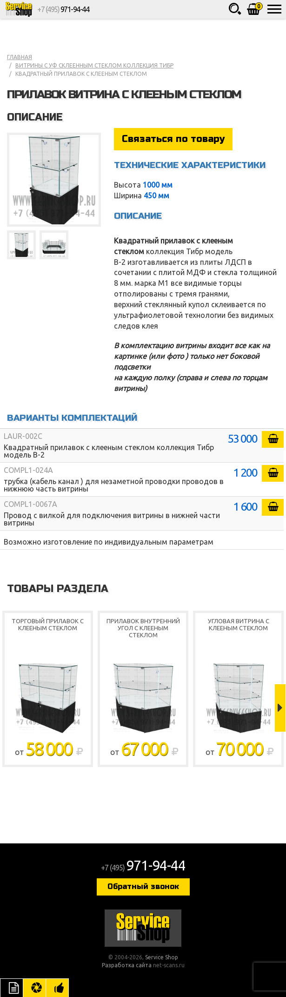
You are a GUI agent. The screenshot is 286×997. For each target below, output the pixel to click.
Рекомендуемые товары (57, 987)
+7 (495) (63, 9)
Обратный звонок (143, 886)
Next (280, 708)
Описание (11, 987)
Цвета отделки (34, 987)
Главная (19, 57)
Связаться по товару (173, 139)
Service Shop (18, 9)
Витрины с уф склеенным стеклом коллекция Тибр (94, 65)
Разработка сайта (127, 965)
